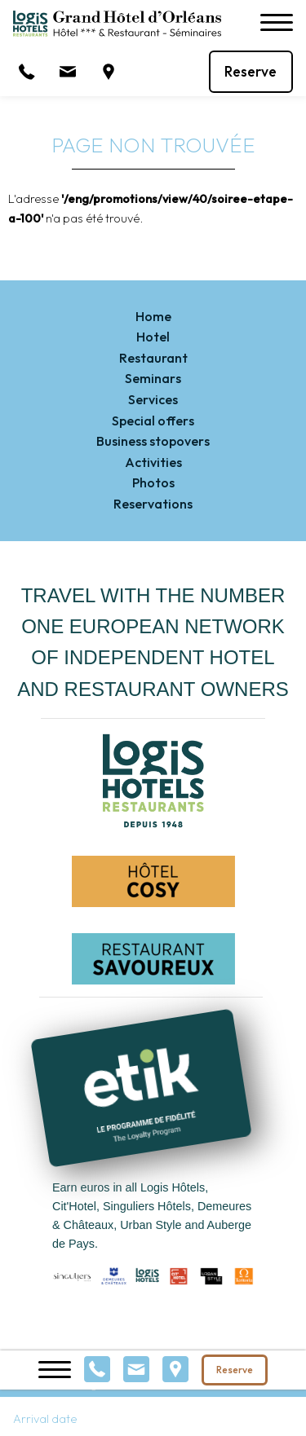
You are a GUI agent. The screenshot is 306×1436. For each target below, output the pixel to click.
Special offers (153, 420)
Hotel (153, 336)
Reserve (250, 71)
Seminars (153, 378)
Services (153, 399)
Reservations (153, 504)
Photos (153, 482)
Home (153, 316)
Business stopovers (153, 441)
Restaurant (153, 358)
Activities (153, 462)
